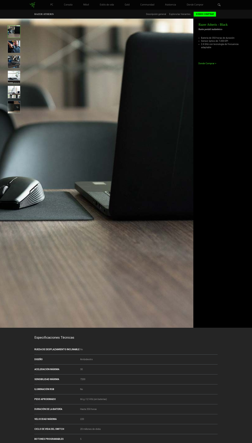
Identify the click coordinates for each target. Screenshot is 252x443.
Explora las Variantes (179, 14)
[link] (32, 5)
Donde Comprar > (207, 63)
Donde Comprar (205, 14)
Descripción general (156, 14)
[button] (219, 5)
